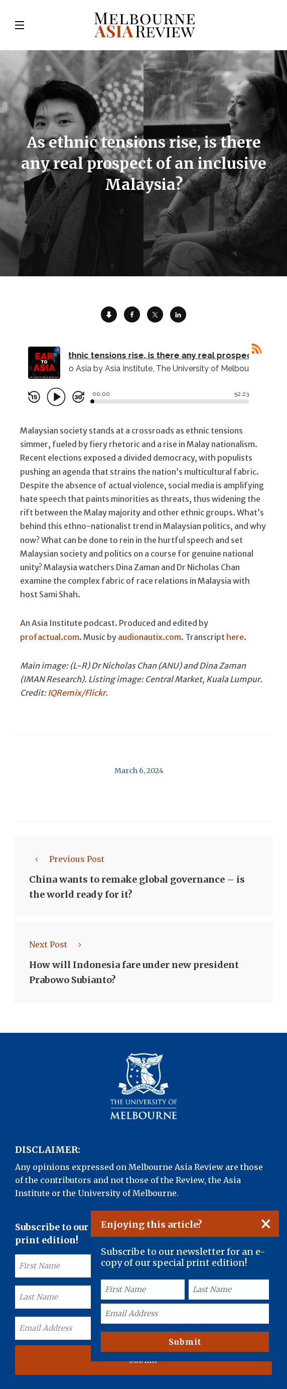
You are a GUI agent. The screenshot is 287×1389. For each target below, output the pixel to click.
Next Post (58, 944)
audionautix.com (149, 637)
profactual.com (49, 637)
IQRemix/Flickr (76, 693)
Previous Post (66, 859)
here (235, 637)
